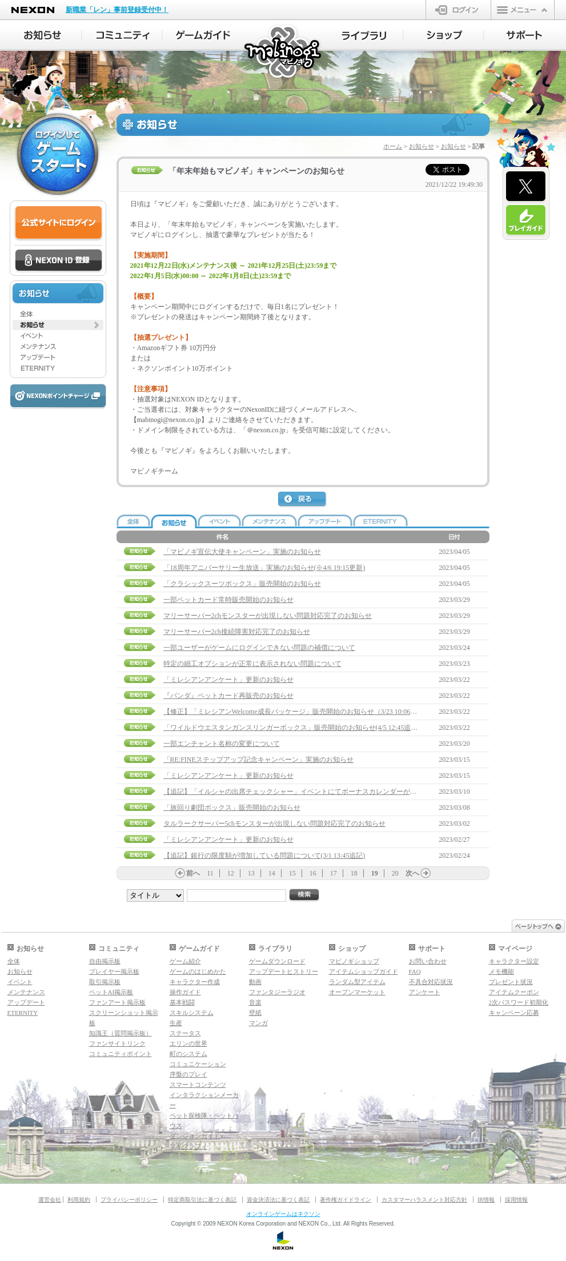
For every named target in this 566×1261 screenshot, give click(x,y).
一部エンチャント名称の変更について (221, 744)
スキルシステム (192, 1012)
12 (230, 873)
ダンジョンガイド (195, 1136)
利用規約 (78, 1199)
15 (292, 873)
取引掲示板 (105, 981)
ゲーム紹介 (185, 961)
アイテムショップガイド (363, 971)
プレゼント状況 (511, 981)
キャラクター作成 (195, 981)
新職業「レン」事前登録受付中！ (117, 10)
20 (395, 873)
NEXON (32, 10)
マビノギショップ (354, 961)
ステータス (185, 1033)
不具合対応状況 (431, 981)
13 (251, 873)
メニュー (522, 9)
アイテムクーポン (514, 992)
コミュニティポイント (120, 1053)
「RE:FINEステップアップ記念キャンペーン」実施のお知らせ (258, 760)
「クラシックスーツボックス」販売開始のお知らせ (242, 584)
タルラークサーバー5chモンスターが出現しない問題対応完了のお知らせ (274, 824)
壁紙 (255, 1012)
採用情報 (516, 1199)
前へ (193, 873)
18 (354, 873)
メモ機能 (501, 971)
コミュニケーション (198, 1064)
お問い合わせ (428, 961)
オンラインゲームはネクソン (283, 1214)
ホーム (392, 146)
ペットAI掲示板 (111, 992)
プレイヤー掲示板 (114, 971)
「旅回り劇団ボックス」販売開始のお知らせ (231, 808)
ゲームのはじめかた (198, 971)
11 (210, 873)
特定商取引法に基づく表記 (202, 1199)
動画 (255, 981)
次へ (412, 873)
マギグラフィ (188, 1146)
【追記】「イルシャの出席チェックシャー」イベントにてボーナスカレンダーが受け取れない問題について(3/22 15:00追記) (351, 792)
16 (313, 873)
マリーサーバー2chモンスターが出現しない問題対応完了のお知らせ (267, 616)
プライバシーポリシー (129, 1199)
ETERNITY (22, 1012)
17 (333, 873)
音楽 (255, 1002)
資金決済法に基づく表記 (278, 1199)
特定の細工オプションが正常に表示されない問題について (252, 664)
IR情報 (486, 1199)
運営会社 (49, 1199)
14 (271, 873)
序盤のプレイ (188, 1074)
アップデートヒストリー (283, 971)
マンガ (258, 1022)
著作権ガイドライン (345, 1199)
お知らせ (421, 146)
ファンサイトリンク (117, 1043)
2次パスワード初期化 (519, 1002)
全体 (13, 961)
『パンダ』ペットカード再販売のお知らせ (228, 696)
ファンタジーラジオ (277, 992)
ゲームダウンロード (277, 961)
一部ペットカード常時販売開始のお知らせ (228, 600)
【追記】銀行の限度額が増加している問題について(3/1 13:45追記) (264, 856)
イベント (20, 981)
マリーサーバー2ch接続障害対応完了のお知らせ (236, 632)
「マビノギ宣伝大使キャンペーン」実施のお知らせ (242, 552)
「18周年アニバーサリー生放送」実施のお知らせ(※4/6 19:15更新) (264, 568)
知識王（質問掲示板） (120, 1033)
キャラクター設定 (514, 961)
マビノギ (283, 52)
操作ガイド (185, 992)
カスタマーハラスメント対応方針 (424, 1199)
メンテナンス (26, 992)
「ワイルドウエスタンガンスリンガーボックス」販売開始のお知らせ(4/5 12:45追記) (291, 728)
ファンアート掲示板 (117, 1002)
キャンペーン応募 (514, 1012)
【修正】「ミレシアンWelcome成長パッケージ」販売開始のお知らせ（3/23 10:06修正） (297, 712)
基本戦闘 (182, 1002)
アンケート (424, 992)
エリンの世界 (188, 1043)
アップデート (26, 1002)
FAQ (415, 971)
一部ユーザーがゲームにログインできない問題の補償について (259, 648)
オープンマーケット (357, 992)
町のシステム (188, 1053)
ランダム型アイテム (357, 981)
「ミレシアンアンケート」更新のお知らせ (228, 680)
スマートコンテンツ (198, 1084)
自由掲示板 (105, 961)
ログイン (458, 9)
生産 (176, 1022)
